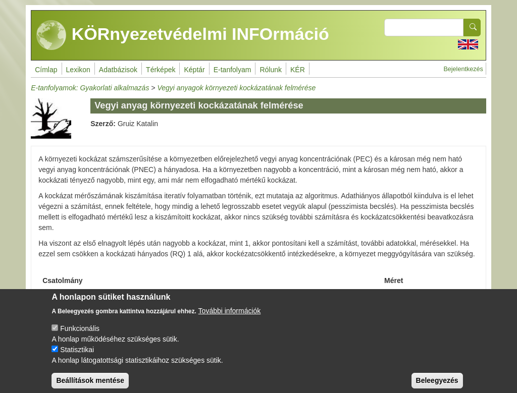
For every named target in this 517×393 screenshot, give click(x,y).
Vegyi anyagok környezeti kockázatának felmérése (236, 88)
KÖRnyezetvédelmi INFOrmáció (182, 35)
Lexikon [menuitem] (78, 70)
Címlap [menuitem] (46, 70)
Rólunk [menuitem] (271, 70)
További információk (229, 318)
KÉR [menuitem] (297, 70)
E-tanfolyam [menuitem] (232, 70)
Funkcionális (79, 335)
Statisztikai (77, 357)
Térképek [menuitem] (160, 70)
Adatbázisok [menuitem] (118, 70)
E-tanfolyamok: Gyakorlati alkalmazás (90, 88)
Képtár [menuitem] (194, 70)
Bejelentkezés (463, 69)
